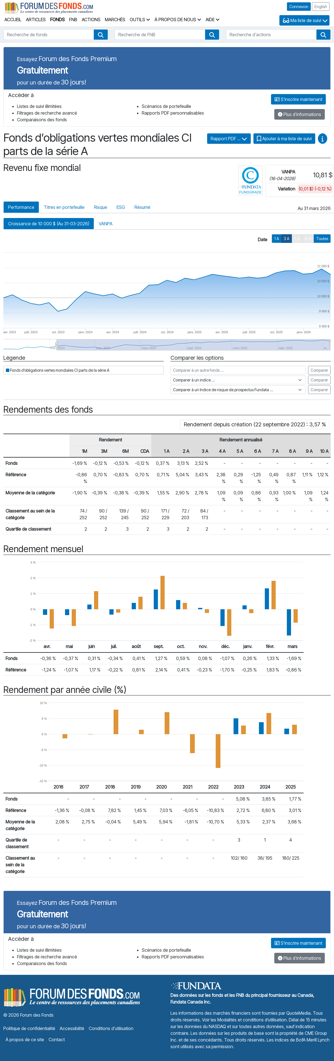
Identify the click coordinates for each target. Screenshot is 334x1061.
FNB (73, 19)
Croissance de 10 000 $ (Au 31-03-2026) (48, 223)
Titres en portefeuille (64, 207)
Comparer (319, 370)
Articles (36, 19)
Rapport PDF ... (229, 138)
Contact (57, 1039)
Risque (100, 207)
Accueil (12, 19)
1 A (276, 238)
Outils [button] (140, 19)
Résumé (142, 207)
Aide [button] (213, 19)
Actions (91, 19)
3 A (286, 238)
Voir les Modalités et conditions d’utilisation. (245, 1020)
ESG (121, 207)
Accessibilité (72, 1028)
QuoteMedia (298, 1013)
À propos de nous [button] (178, 19)
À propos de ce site (25, 1039)
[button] (101, 35)
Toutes (322, 238)
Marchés (115, 19)
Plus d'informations (299, 114)
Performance (21, 207)
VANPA (105, 223)
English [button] (320, 6)
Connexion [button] (298, 6)
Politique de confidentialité (29, 1028)
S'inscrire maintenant (298, 99)
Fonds (57, 19)
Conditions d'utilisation (111, 1028)
